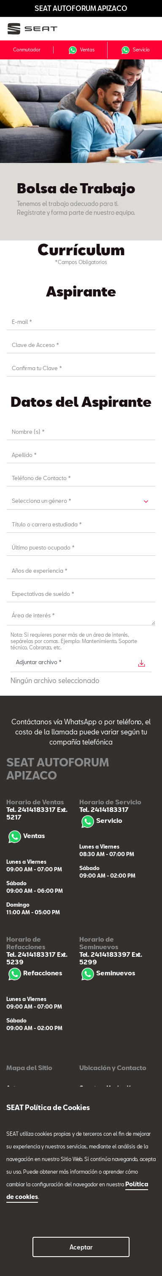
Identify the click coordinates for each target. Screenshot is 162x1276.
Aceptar (81, 1247)
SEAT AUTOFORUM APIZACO (81, 8)
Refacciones (34, 973)
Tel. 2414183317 (31, 809)
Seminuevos (107, 973)
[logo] (38, 28)
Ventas (81, 50)
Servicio (135, 50)
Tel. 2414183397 (104, 954)
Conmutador (26, 49)
